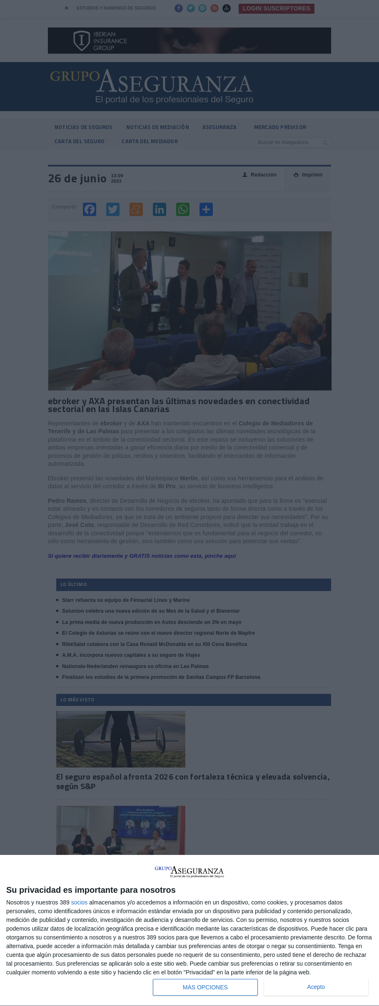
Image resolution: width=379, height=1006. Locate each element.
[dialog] (189, 930)
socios (79, 902)
